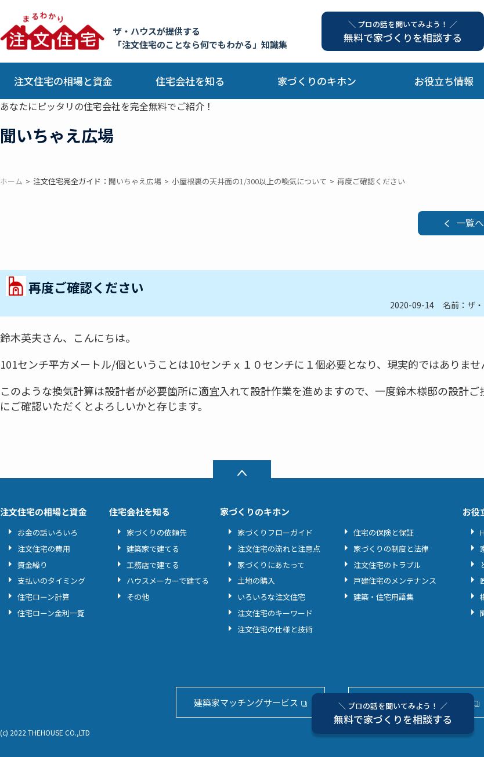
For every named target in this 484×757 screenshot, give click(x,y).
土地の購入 (256, 580)
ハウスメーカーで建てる (168, 580)
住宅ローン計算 (43, 596)
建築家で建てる (153, 548)
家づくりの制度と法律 (391, 548)
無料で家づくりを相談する (393, 713)
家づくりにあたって (271, 564)
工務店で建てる (153, 564)
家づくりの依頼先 (157, 532)
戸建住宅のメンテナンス (394, 580)
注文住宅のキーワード (275, 612)
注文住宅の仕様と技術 (275, 629)
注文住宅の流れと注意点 (278, 548)
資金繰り (32, 564)
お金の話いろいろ (47, 532)
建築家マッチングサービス (246, 702)
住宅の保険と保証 (383, 532)
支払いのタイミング (51, 580)
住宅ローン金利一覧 (51, 612)
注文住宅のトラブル (387, 564)
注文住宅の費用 (43, 548)
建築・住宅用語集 (383, 596)
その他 (138, 596)
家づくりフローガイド (275, 532)
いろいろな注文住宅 (271, 596)
